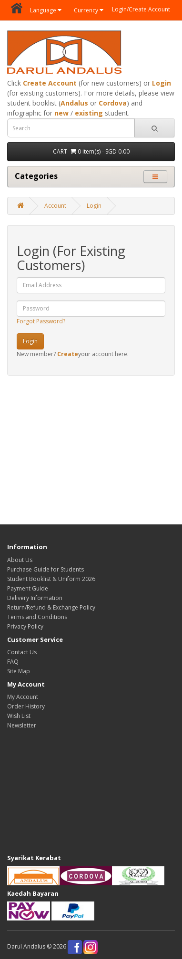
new (61, 112)
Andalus (74, 102)
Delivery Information (34, 598)
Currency (88, 10)
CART (91, 151)
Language (45, 10)
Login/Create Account (141, 9)
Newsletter (21, 725)
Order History (26, 706)
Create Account (50, 82)
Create (67, 354)
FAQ (13, 662)
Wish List (18, 716)
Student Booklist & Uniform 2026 (51, 579)
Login (161, 82)
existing (89, 112)
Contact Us (22, 652)
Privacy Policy (25, 626)
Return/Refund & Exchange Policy (51, 607)
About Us (19, 560)
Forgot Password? (41, 321)
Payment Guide (27, 588)
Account (55, 206)
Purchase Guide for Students (45, 569)
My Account (22, 697)
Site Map (18, 671)
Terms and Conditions (37, 617)
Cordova (113, 102)
